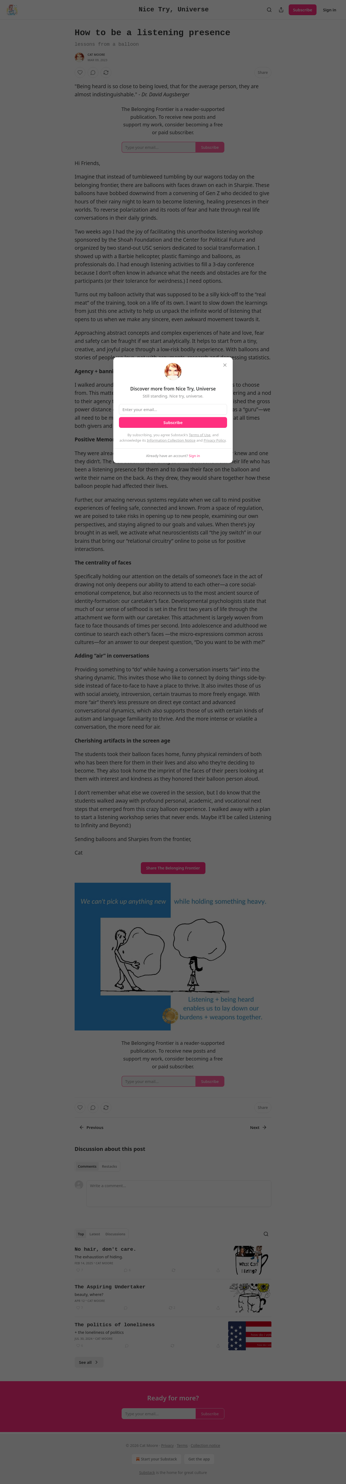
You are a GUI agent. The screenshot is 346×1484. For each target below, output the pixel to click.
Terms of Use (200, 434)
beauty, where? (89, 1294)
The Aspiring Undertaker (110, 1287)
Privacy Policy (215, 440)
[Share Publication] (281, 9)
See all (89, 1362)
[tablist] (97, 1166)
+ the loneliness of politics (99, 1332)
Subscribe (302, 9)
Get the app (199, 1459)
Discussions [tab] (115, 1234)
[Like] (80, 72)
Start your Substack (156, 1459)
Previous (91, 1127)
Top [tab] (81, 1234)
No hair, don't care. (105, 1249)
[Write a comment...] (179, 1194)
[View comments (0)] (93, 72)
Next (258, 1127)
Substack (147, 1472)
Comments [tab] (87, 1166)
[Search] (269, 9)
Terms (182, 1445)
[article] (173, 1260)
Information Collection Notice (171, 440)
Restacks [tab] (109, 1166)
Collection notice (205, 1445)
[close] (225, 365)
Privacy (167, 1445)
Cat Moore (96, 54)
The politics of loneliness (115, 1324)
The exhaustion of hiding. (99, 1256)
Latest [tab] (94, 1234)
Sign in (329, 9)
